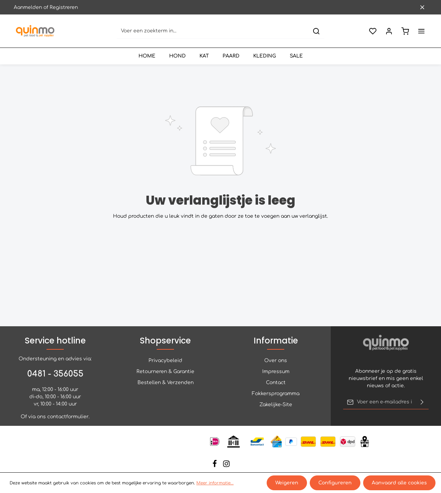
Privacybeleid (165, 360)
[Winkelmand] (405, 31)
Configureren (335, 482)
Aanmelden (28, 7)
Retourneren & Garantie (165, 371)
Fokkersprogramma (275, 393)
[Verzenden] (422, 402)
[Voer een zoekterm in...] (213, 31)
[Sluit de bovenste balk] (422, 7)
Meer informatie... (215, 483)
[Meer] (421, 31)
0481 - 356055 (55, 374)
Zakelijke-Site (275, 404)
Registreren (64, 7)
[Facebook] (215, 466)
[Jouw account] (388, 31)
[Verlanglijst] (372, 31)
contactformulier (68, 416)
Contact (276, 382)
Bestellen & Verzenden (165, 382)
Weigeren (286, 482)
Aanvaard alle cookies (399, 482)
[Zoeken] (316, 31)
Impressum (275, 371)
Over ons (275, 360)
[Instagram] (226, 466)
